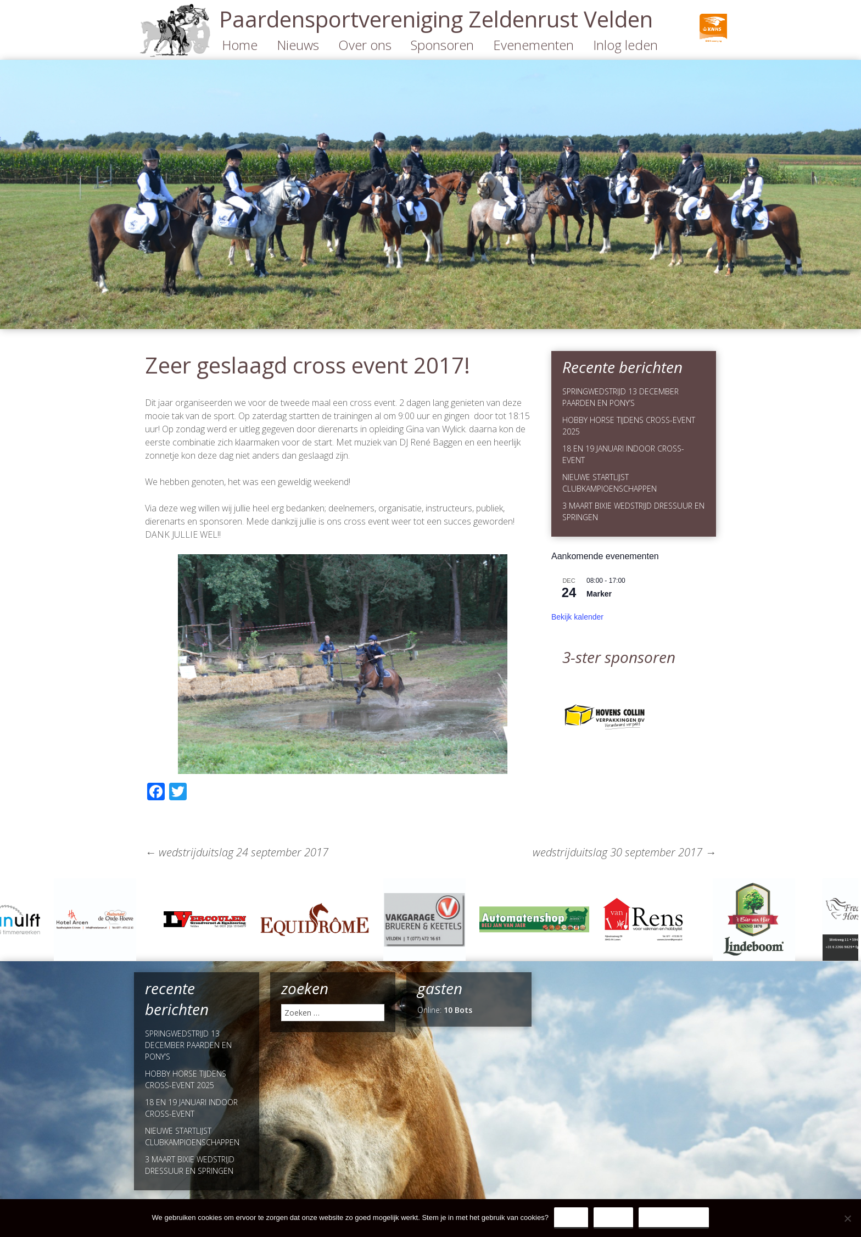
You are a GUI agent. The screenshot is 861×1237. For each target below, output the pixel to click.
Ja (571, 1217)
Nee (613, 1217)
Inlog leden (625, 45)
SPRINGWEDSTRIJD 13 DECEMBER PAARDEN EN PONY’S (188, 1045)
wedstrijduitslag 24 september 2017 (236, 852)
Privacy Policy (674, 1217)
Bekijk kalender (577, 616)
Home (240, 45)
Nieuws (298, 45)
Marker (599, 593)
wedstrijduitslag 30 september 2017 (624, 852)
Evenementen (533, 45)
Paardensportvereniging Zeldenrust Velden (436, 19)
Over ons (365, 45)
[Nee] (847, 1218)
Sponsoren (442, 45)
